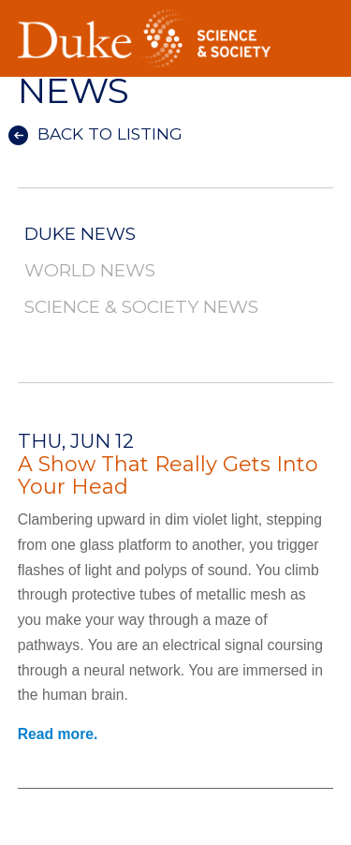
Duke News (80, 235)
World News (89, 271)
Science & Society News (141, 308)
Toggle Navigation (319, 18)
